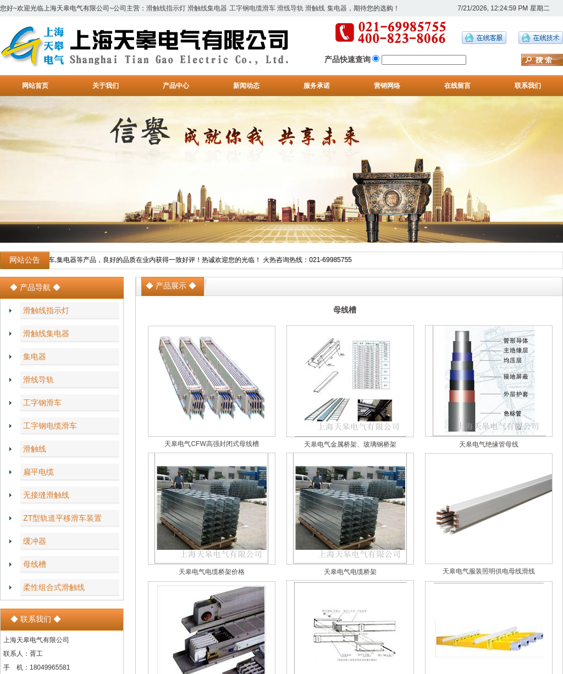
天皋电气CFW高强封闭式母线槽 (211, 444)
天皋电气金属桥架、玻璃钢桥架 (350, 444)
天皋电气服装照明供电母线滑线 (489, 571)
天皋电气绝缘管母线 (488, 444)
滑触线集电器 (207, 8)
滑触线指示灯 (166, 8)
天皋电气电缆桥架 (350, 572)
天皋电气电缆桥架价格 (212, 572)
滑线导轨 (290, 8)
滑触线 (315, 8)
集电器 (337, 8)
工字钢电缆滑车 (252, 8)
